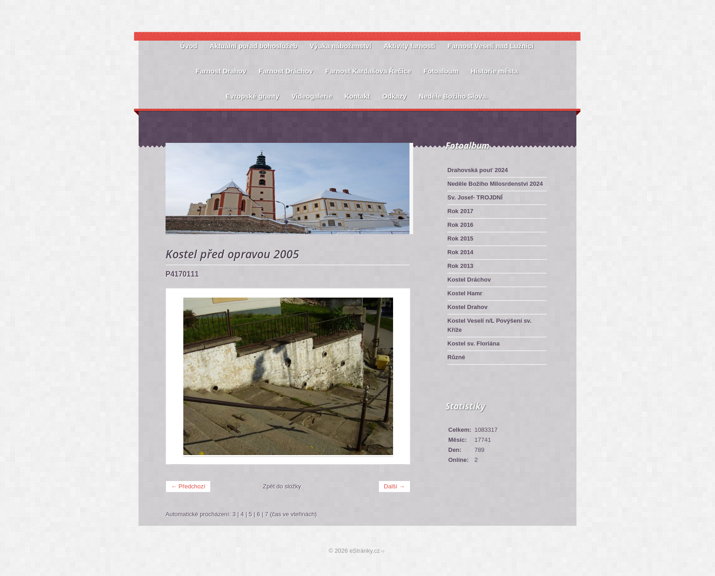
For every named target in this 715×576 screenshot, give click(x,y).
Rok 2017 (460, 211)
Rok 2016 (460, 224)
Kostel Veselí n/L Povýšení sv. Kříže (489, 325)
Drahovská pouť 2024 (477, 170)
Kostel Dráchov (469, 279)
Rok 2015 (460, 238)
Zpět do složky (282, 486)
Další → (394, 486)
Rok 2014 (460, 252)
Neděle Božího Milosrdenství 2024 (495, 183)
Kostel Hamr (464, 293)
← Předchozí (188, 486)
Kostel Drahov (467, 307)
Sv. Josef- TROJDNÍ (475, 197)
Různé (456, 357)
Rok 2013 (460, 265)
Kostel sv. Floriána (473, 343)
